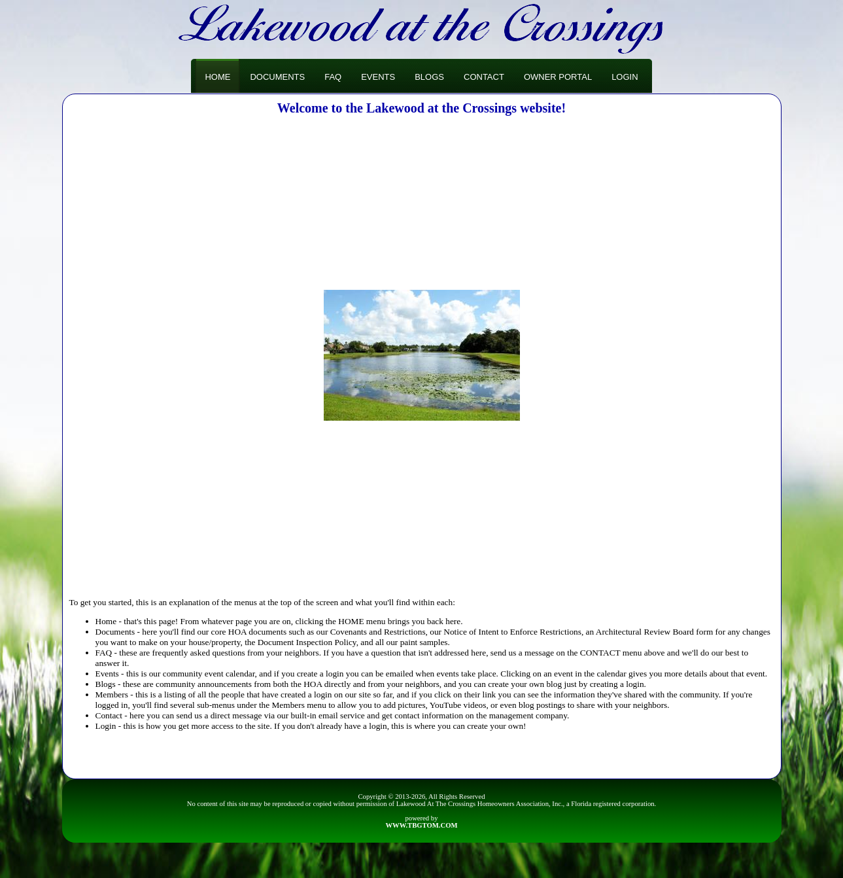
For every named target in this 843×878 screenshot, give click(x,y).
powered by (421, 822)
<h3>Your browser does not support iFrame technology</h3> (421, 355)
